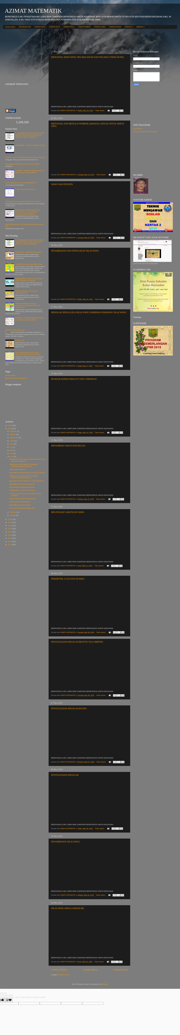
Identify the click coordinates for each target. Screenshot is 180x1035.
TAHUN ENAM (115, 27)
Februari (13, 512)
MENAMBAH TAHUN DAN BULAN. (68, 445)
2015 (10, 529)
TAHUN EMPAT (84, 27)
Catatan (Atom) (63, 975)
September (14, 437)
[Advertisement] (46, 37)
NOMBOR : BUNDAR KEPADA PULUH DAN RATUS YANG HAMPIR (29, 172)
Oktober (13, 434)
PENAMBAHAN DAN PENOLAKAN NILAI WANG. (75, 251)
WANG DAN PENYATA (62, 184)
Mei (11, 450)
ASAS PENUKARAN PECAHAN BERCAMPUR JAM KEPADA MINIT (28, 354)
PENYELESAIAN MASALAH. (65, 775)
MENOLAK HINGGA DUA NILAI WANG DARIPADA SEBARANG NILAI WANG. (89, 312)
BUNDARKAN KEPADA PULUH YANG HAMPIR (22, 164)
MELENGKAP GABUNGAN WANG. (68, 512)
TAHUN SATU (40, 27)
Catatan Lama (121, 969)
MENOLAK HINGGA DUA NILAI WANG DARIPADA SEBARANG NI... (23, 477)
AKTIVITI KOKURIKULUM (14, 330)
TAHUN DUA (54, 27)
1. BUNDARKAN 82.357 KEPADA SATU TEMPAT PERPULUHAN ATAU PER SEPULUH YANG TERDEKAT (29, 135)
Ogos (12, 441)
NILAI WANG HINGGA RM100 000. (67, 908)
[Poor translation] (9, 1000)
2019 (10, 428)
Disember (13, 431)
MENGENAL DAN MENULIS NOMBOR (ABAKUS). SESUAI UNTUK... (23, 465)
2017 (10, 522)
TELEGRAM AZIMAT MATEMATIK (145, 132)
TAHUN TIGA (68, 27)
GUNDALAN (19, 340)
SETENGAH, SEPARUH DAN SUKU (28, 252)
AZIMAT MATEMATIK (33, 11)
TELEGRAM (137, 129)
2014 (10, 532)
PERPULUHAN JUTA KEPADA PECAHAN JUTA (26, 292)
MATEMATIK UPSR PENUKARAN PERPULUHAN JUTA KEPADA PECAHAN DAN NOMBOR (27, 212)
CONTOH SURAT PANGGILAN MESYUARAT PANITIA (25, 157)
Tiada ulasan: (100, 110)
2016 (10, 526)
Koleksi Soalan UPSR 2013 (25, 189)
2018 (10, 519)
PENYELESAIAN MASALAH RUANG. (69, 708)
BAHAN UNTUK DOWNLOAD (16, 378)
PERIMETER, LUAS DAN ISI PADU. (68, 579)
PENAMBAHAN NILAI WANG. (65, 841)
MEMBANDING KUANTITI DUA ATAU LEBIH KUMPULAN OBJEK (28, 280)
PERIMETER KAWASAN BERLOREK (28, 264)
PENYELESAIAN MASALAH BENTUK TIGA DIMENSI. (77, 642)
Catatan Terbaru (59, 969)
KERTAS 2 (129, 27)
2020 (10, 425)
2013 (10, 535)
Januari (13, 515)
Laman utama (10, 27)
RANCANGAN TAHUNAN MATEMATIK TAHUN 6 (23, 201)
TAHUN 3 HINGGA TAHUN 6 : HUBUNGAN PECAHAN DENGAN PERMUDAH (27, 305)
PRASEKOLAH (25, 27)
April (12, 453)
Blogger (105, 984)
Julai (12, 444)
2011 (10, 541)
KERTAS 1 (141, 27)
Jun (11, 447)
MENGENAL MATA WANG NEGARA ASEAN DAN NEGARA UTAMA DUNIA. (87, 57)
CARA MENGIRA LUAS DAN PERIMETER (20, 183)
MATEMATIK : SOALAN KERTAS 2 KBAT (30, 145)
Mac (11, 456)
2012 (10, 538)
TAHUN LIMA (99, 27)
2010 (10, 544)
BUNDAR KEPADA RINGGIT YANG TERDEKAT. (74, 379)
